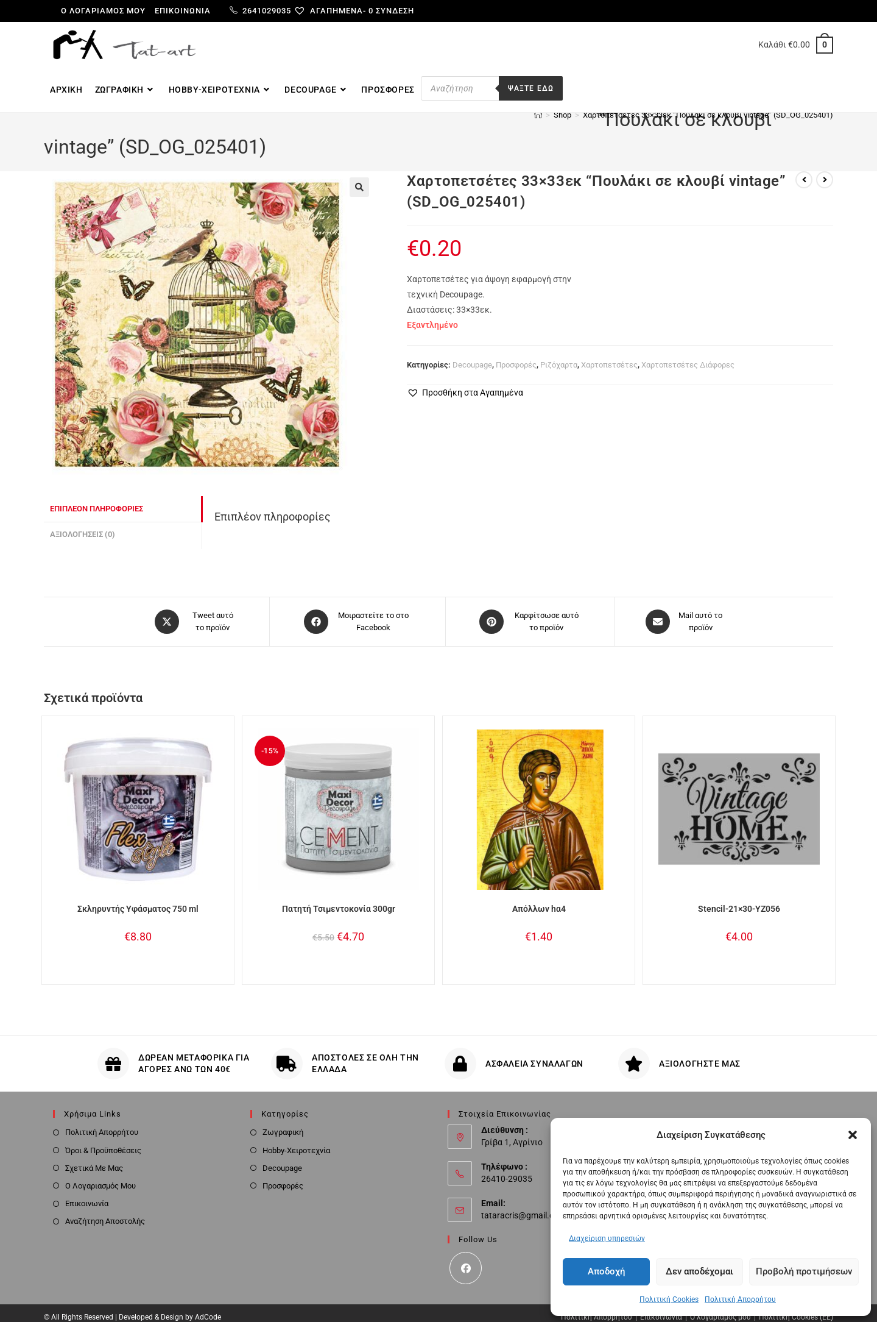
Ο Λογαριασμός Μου (100, 1176)
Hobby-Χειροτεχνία (296, 1140)
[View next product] (824, 170)
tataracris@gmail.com (523, 1205)
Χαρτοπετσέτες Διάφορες (687, 355)
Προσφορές (516, 355)
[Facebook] (465, 1259)
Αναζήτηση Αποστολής (105, 1212)
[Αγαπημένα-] (335, 10)
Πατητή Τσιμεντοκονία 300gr (338, 899)
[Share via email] (684, 612)
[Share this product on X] (196, 612)
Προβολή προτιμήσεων (804, 1271)
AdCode (208, 1308)
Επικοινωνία (183, 10)
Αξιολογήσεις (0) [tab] (82, 525)
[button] (853, 1135)
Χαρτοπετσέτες (609, 355)
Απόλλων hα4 (539, 899)
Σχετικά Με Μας (94, 1158)
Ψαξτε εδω (531, 88)
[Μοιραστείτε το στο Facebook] (357, 612)
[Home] (538, 132)
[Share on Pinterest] (530, 612)
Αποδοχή (606, 1271)
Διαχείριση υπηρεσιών (607, 1238)
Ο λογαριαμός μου (103, 10)
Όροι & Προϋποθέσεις (103, 1140)
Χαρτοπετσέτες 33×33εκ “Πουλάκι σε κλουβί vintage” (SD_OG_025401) (708, 132)
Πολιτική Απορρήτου (740, 1299)
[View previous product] (803, 170)
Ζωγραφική (282, 1123)
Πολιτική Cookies (669, 1299)
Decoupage (472, 355)
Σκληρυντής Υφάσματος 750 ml (138, 899)
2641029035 (260, 10)
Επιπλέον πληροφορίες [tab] (96, 499)
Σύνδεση (395, 10)
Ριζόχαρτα (558, 355)
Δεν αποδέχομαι (699, 1271)
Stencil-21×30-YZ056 (739, 899)
